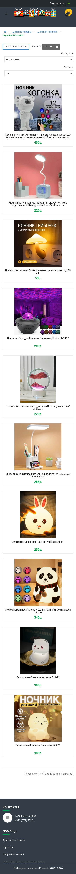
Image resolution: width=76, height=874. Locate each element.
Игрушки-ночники (13, 35)
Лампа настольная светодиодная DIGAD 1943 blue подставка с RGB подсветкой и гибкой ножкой (38, 204)
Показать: (68, 67)
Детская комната (47, 32)
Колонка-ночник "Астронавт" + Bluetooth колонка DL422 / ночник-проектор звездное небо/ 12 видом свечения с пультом (38, 136)
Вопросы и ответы (13, 854)
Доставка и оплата (14, 840)
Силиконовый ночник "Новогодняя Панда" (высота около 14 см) (38, 611)
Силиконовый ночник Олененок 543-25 (38, 745)
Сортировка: (67, 53)
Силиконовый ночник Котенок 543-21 (38, 677)
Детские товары (21, 32)
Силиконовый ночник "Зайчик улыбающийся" (38, 542)
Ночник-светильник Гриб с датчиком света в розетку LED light (38, 271)
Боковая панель (16, 47)
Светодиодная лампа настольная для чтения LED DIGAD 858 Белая (38, 475)
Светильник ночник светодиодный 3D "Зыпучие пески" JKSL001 (38, 407)
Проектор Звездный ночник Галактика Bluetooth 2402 (38, 338)
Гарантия (8, 847)
